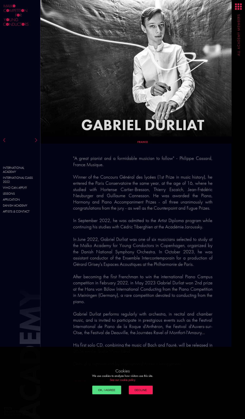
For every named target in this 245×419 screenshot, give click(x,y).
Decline (141, 390)
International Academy (13, 170)
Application (11, 200)
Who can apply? (15, 188)
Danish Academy (15, 205)
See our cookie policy (122, 380)
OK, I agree (106, 390)
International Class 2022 (18, 180)
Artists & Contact (16, 211)
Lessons (9, 194)
